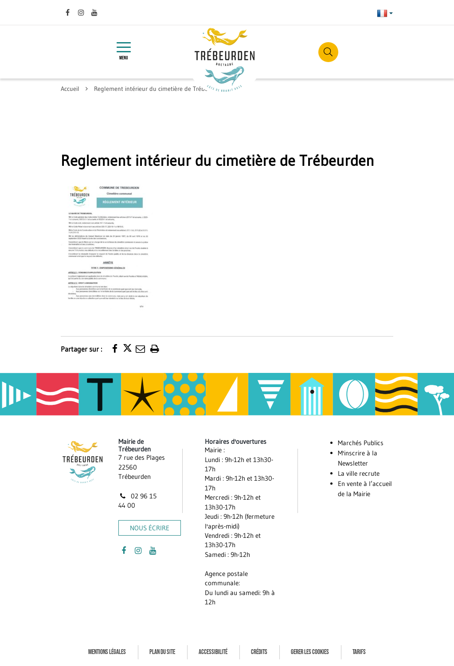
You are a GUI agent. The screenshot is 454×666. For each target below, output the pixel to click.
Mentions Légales (107, 652)
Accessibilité (213, 652)
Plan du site (162, 652)
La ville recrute (359, 473)
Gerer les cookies (310, 652)
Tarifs (359, 652)
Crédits (259, 652)
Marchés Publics (361, 443)
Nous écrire (149, 528)
